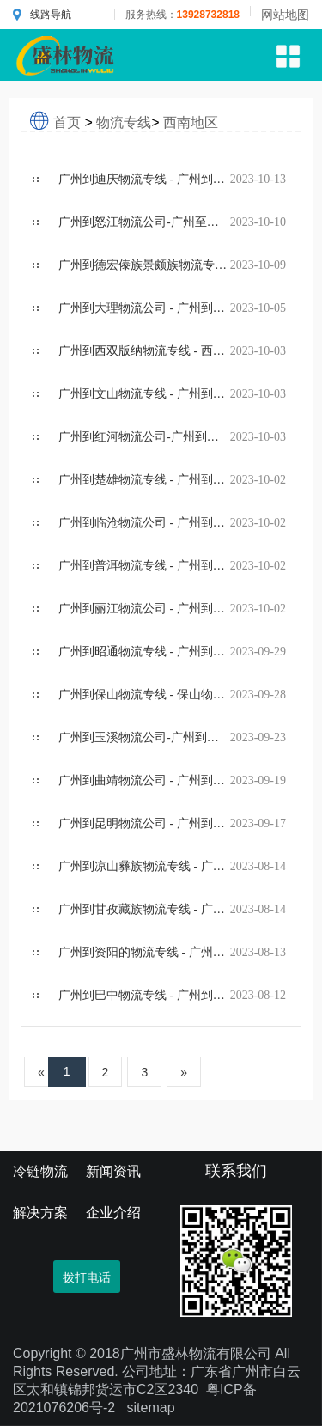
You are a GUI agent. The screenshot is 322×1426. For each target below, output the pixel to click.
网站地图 (285, 14)
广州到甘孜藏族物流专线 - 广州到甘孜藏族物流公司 (144, 909)
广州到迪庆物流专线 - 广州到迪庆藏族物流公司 (144, 179)
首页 (67, 122)
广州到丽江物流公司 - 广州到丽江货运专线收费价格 (144, 608)
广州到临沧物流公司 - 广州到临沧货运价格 (144, 522)
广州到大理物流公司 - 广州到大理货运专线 (144, 308)
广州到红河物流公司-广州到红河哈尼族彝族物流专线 (144, 436)
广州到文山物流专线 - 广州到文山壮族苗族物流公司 (144, 393)
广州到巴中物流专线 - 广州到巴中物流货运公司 (144, 995)
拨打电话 (87, 1277)
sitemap (151, 1407)
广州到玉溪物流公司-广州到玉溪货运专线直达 (144, 737)
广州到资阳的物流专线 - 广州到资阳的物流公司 (144, 952)
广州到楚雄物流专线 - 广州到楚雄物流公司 (144, 479)
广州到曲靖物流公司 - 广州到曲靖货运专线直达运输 (144, 780)
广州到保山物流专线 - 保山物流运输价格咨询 (144, 694)
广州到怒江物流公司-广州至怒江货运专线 (144, 222)
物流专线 (123, 122)
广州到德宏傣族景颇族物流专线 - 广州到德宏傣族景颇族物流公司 (144, 265)
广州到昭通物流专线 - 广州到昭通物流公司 (144, 651)
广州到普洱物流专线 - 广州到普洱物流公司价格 (144, 565)
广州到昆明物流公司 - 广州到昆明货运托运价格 (144, 823)
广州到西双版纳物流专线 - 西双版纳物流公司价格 (144, 350)
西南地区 (190, 122)
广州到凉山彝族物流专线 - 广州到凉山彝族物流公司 (144, 866)
